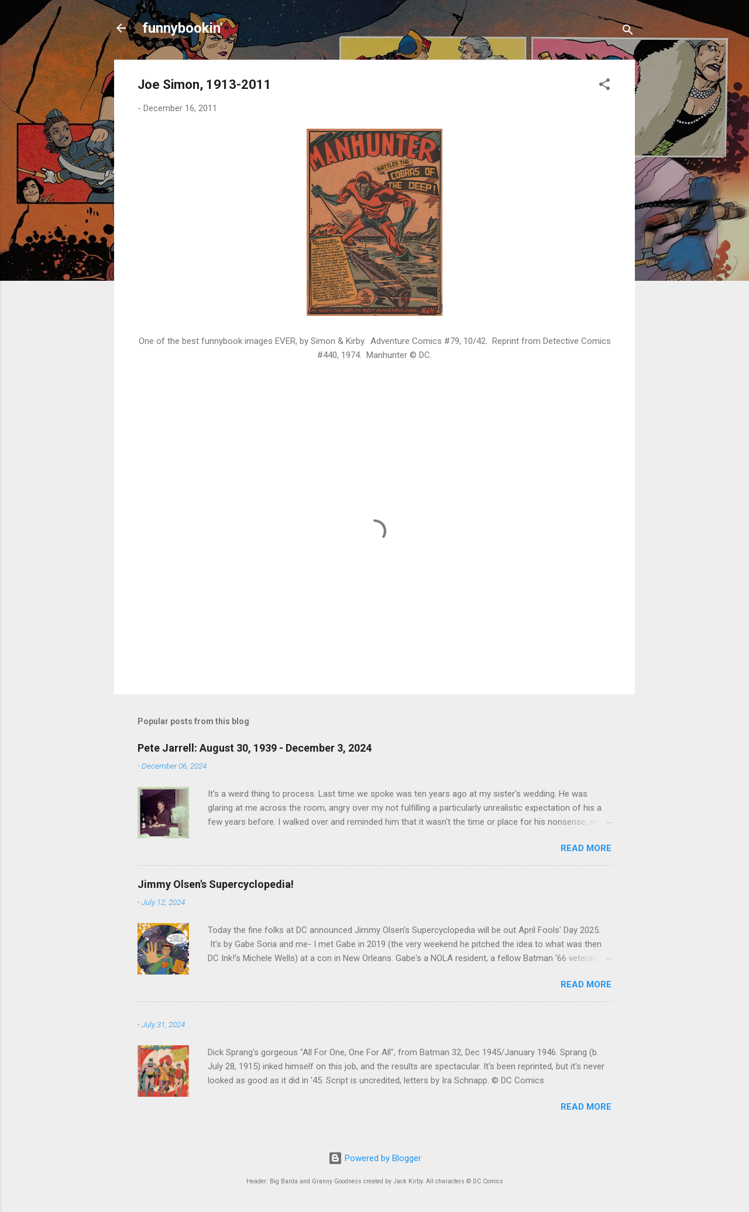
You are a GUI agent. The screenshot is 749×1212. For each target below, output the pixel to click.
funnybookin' (182, 28)
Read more (586, 848)
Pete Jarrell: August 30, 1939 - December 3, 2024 (255, 748)
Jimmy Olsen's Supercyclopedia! (216, 884)
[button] (604, 86)
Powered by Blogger (374, 1158)
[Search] (628, 32)
